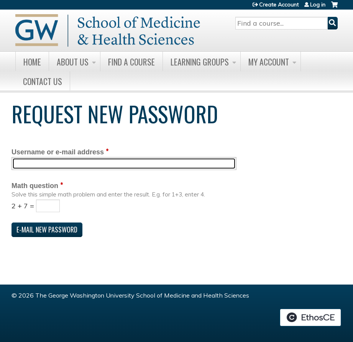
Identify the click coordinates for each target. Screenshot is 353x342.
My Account (268, 62)
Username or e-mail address (57, 152)
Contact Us (42, 81)
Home (32, 62)
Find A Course (131, 62)
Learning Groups (200, 62)
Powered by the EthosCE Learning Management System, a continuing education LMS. (310, 317)
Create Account (279, 4)
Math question (34, 186)
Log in (317, 4)
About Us (73, 62)
